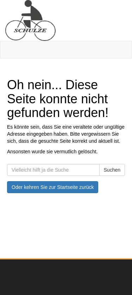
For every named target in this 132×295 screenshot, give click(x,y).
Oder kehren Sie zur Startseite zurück (53, 187)
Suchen (112, 170)
